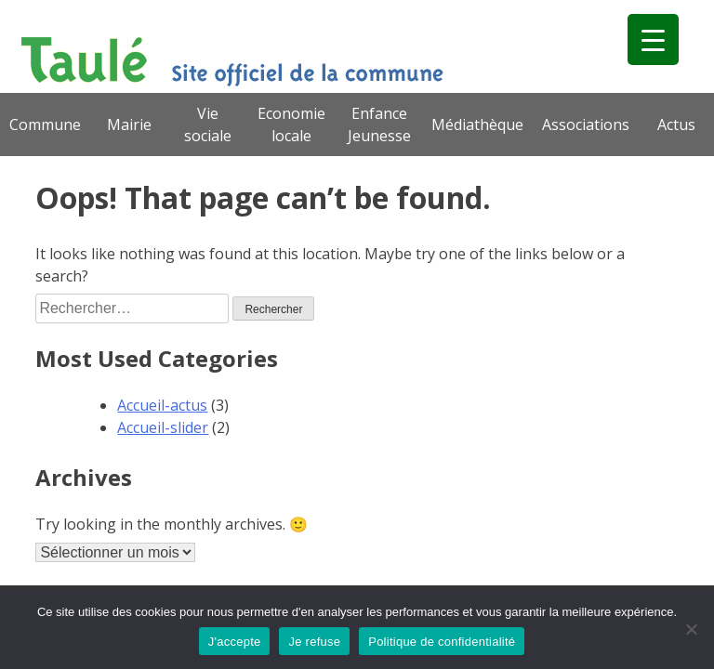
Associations (585, 124)
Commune (45, 124)
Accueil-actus (162, 405)
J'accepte (234, 642)
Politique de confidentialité (441, 642)
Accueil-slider (162, 427)
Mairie (129, 124)
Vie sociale (207, 124)
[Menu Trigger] (653, 39)
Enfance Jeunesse (379, 124)
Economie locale (291, 124)
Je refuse (314, 642)
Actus (676, 124)
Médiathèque (477, 124)
